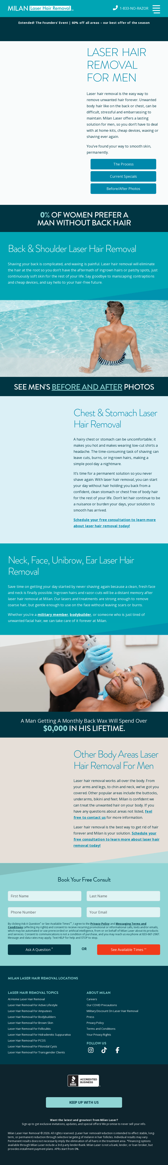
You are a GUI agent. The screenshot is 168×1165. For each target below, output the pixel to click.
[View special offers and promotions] (84, 29)
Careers (92, 999)
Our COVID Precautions (102, 1005)
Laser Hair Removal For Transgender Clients (36, 1052)
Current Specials (123, 176)
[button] (155, 9)
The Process (123, 164)
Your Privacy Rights (99, 1035)
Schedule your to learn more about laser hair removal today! (116, 839)
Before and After (87, 387)
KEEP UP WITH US (84, 1102)
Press (90, 1017)
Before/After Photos (123, 188)
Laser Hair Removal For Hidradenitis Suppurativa (39, 1035)
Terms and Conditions (101, 1029)
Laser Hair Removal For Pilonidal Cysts (32, 1046)
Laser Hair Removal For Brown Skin (30, 1023)
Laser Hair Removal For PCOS (27, 1040)
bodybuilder (80, 614)
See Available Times (128, 949)
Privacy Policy (100, 924)
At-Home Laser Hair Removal (26, 999)
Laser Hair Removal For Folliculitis (29, 1029)
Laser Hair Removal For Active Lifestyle (33, 1005)
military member (53, 614)
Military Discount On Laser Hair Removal (112, 1011)
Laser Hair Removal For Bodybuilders (32, 1017)
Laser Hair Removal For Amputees (30, 1011)
